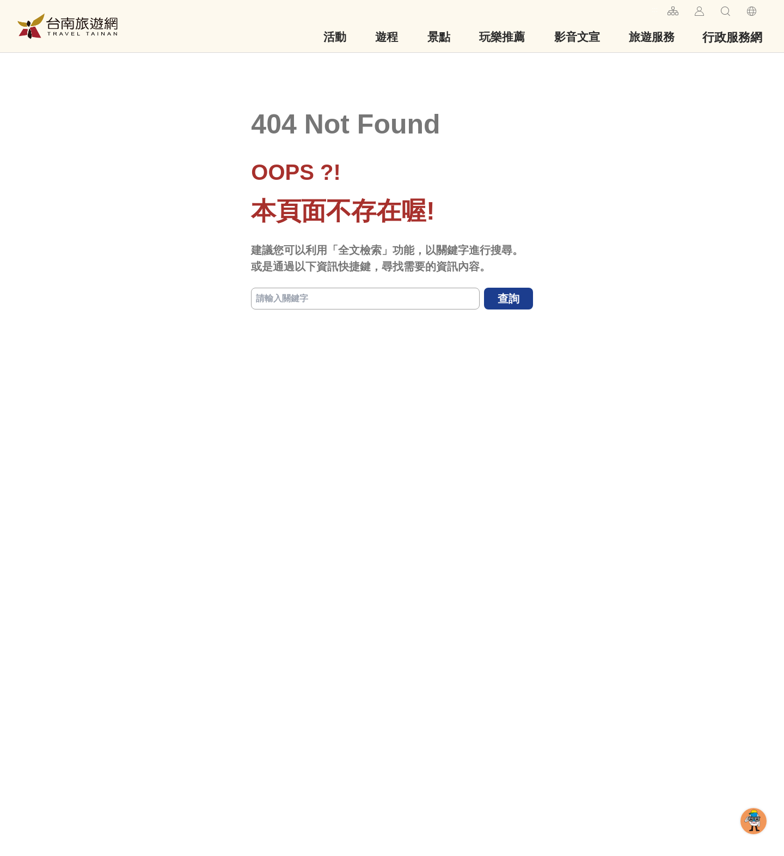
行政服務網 (732, 37)
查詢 (508, 299)
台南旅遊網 (67, 26)
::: (655, 9)
